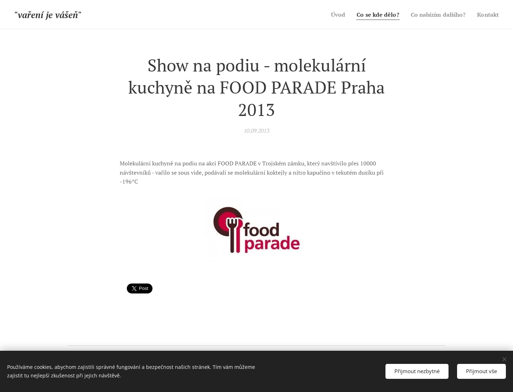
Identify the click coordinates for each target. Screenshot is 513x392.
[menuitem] (329, 14)
